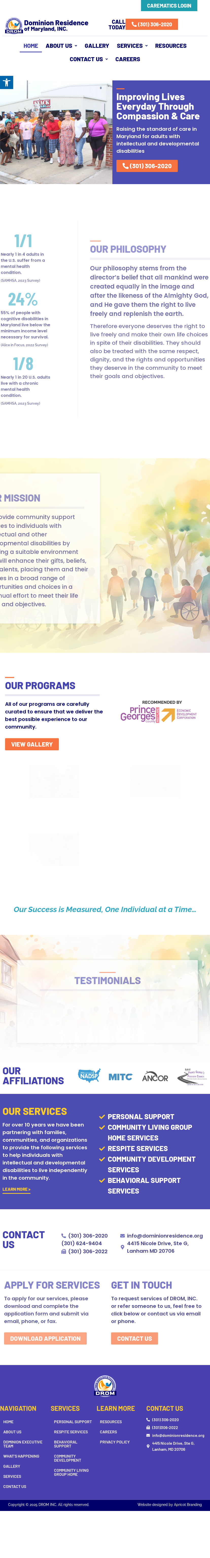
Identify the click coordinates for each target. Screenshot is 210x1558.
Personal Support (73, 1421)
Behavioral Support (65, 1443)
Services (132, 45)
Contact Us (89, 58)
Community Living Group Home (71, 1472)
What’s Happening (21, 1456)
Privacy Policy (115, 1441)
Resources (171, 45)
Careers (127, 58)
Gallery (97, 45)
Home (31, 45)
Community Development (67, 1458)
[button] (6, 82)
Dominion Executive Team (22, 1443)
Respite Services (71, 1431)
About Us (61, 45)
